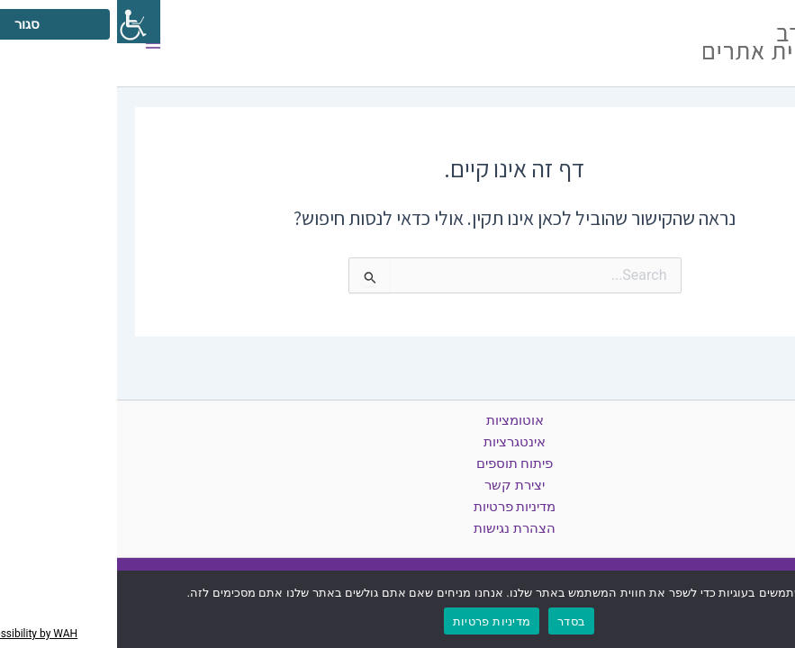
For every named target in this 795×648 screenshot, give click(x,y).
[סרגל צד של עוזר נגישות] (21, 21)
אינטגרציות (397, 442)
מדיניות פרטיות (398, 507)
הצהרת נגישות (397, 528)
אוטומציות (398, 420)
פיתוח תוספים (398, 463)
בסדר (454, 621)
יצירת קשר (397, 485)
